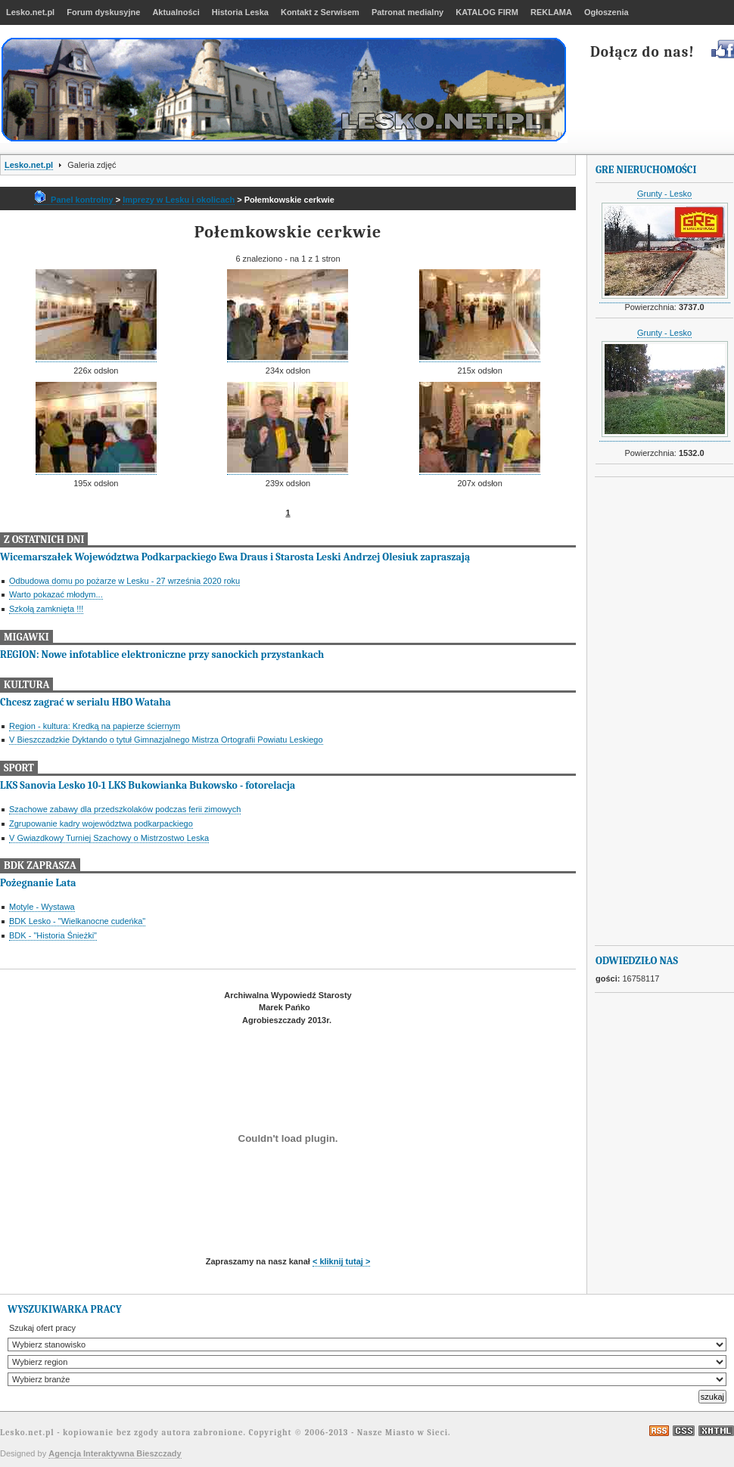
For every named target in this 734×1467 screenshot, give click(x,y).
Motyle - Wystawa (42, 906)
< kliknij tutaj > (341, 1261)
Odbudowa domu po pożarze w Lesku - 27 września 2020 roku (124, 580)
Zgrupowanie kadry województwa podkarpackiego (101, 823)
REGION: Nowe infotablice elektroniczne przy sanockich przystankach (162, 654)
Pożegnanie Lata (38, 883)
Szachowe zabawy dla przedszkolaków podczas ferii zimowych (125, 809)
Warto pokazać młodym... (56, 594)
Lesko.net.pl (29, 164)
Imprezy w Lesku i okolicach (179, 199)
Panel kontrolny (75, 199)
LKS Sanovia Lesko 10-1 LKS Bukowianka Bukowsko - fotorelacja (147, 785)
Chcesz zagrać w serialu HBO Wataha (85, 702)
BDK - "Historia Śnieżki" (53, 935)
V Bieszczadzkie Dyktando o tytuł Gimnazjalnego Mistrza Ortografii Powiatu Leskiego (166, 739)
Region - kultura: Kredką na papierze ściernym (94, 725)
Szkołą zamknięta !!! (46, 608)
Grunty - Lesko (664, 193)
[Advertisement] (656, 711)
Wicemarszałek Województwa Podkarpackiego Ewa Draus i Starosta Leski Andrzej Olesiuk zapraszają (235, 557)
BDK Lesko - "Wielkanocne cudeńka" (77, 921)
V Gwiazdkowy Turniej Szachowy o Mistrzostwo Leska (109, 837)
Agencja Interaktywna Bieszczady (114, 1453)
